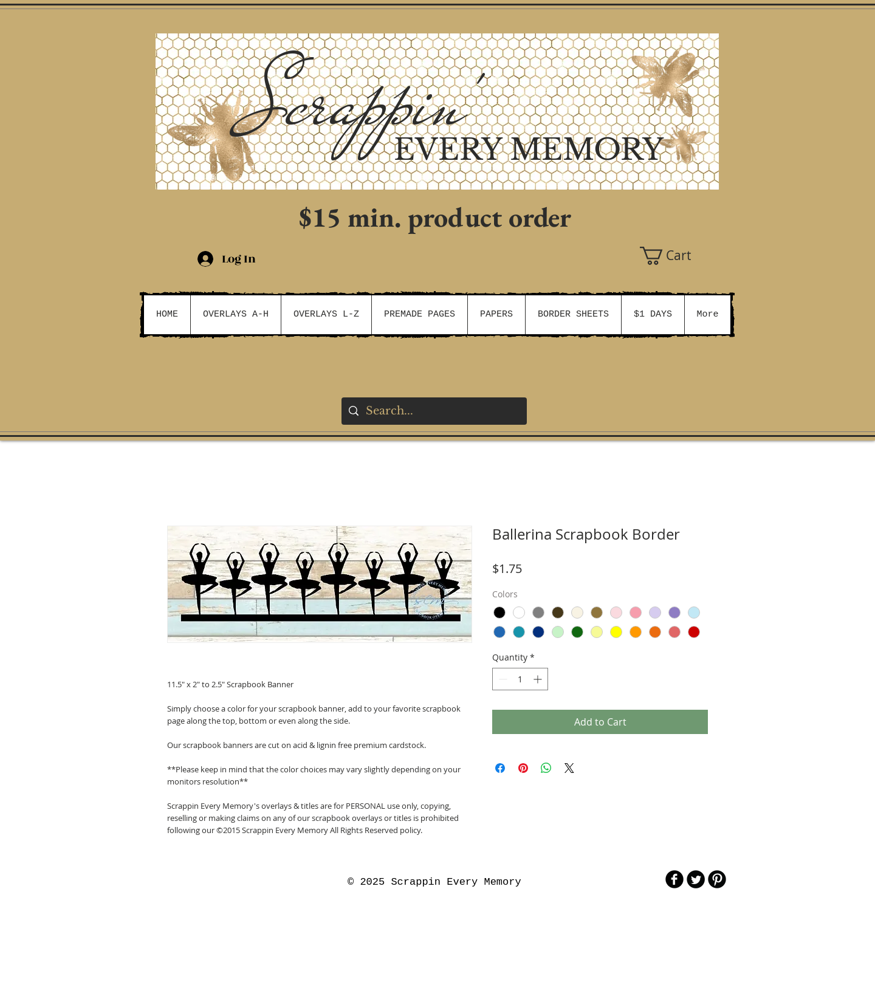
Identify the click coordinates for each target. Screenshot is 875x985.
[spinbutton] (520, 679)
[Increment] (538, 679)
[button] (679, 256)
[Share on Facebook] (500, 768)
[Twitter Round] (696, 879)
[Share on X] (569, 768)
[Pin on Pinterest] (523, 768)
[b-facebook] (674, 879)
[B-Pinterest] (717, 879)
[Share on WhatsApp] (546, 768)
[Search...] (433, 411)
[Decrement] (501, 679)
